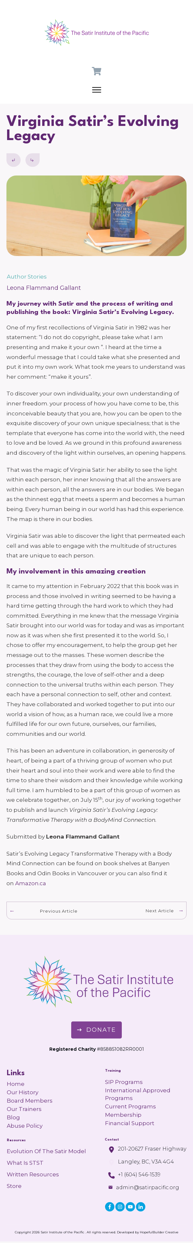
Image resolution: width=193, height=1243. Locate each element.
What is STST (25, 1163)
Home (15, 1084)
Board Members (30, 1100)
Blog (13, 1117)
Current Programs (130, 1106)
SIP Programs (124, 1082)
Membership (123, 1115)
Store (14, 1186)
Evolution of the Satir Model (46, 1151)
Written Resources (33, 1174)
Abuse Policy (25, 1126)
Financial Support (129, 1123)
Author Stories (27, 276)
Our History (22, 1092)
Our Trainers (24, 1109)
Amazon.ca (31, 883)
